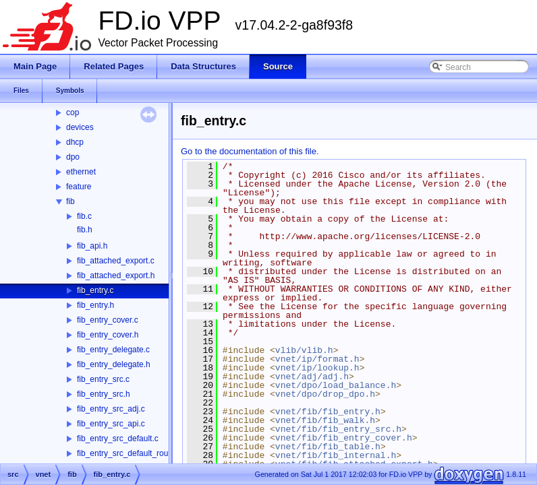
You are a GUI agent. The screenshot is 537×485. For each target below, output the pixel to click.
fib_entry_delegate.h (113, 364)
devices (80, 127)
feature (78, 186)
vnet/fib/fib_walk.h (325, 420)
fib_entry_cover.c (107, 320)
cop (72, 112)
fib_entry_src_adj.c (111, 409)
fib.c (84, 216)
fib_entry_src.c (103, 379)
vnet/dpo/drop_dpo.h (325, 394)
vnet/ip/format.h (317, 359)
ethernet (81, 171)
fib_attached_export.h (115, 275)
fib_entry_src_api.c (111, 423)
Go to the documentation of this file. (250, 151)
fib (70, 201)
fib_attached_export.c (115, 260)
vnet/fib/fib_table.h (327, 447)
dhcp (75, 142)
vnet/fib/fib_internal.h (335, 455)
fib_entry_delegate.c (113, 349)
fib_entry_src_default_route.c (129, 453)
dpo (73, 157)
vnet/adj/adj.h (312, 376)
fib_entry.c (95, 290)
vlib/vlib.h (304, 350)
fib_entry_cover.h (107, 335)
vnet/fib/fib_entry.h (327, 412)
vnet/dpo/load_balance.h (335, 385)
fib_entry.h (95, 305)
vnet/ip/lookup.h (317, 368)
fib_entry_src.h (103, 394)
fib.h (84, 229)
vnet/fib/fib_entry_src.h (338, 429)
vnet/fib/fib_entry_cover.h (343, 438)
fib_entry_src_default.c (118, 438)
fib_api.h (92, 246)
